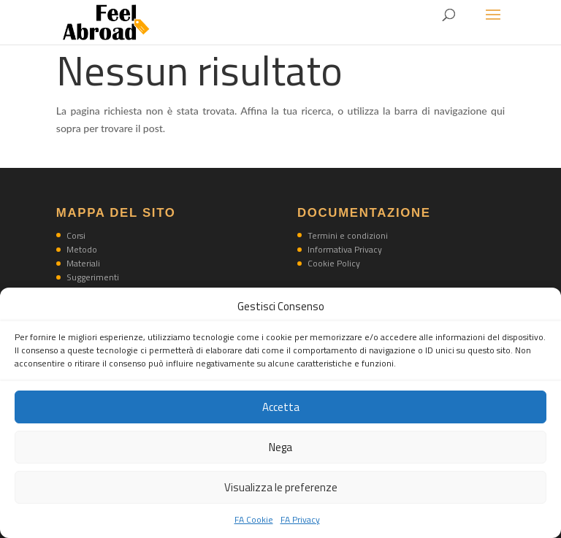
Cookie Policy (334, 263)
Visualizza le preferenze (280, 487)
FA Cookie (253, 519)
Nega (280, 447)
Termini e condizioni (348, 235)
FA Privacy (300, 519)
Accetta (280, 407)
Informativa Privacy (345, 249)
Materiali (83, 263)
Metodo (81, 249)
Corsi (75, 235)
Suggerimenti (92, 277)
